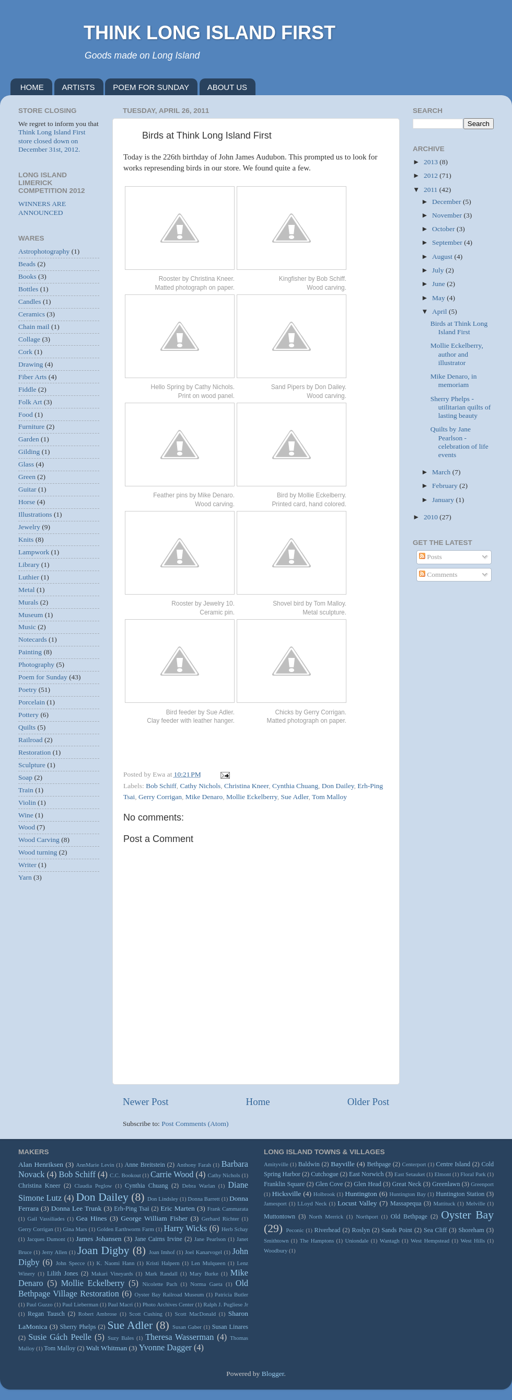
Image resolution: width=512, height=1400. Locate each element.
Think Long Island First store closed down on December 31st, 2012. (52, 140)
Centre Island (453, 1164)
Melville (475, 1203)
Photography (36, 664)
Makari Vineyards (112, 1273)
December (447, 202)
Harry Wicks (185, 1228)
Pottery (28, 715)
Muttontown (279, 1216)
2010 (431, 517)
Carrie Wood (172, 1174)
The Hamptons (317, 1240)
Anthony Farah (194, 1165)
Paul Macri (120, 1304)
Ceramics (31, 314)
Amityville (276, 1164)
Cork (25, 352)
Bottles (28, 289)
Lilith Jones (62, 1273)
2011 (431, 190)
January (444, 500)
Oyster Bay (467, 1215)
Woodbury (275, 1250)
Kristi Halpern (163, 1263)
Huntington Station (460, 1194)
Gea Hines (91, 1218)
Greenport (482, 1184)
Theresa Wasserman (179, 1337)
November (447, 215)
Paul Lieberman (80, 1304)
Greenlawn (446, 1184)
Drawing (30, 364)
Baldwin (309, 1164)
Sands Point (396, 1230)
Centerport (414, 1164)
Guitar (27, 489)
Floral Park (472, 1174)
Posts (430, 557)
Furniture (31, 426)
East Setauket (409, 1174)
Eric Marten (177, 1208)
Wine (25, 815)
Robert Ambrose (97, 1314)
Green (27, 477)
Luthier (28, 577)
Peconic (295, 1230)
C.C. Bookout (125, 1175)
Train (25, 790)
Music (27, 627)
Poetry (27, 689)
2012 (431, 175)
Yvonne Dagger (165, 1347)
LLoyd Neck (312, 1203)
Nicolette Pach (159, 1284)
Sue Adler (295, 797)
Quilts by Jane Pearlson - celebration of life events (459, 442)
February (445, 486)
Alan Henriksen (40, 1164)
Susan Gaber (187, 1327)
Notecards (32, 639)
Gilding (29, 452)
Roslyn (361, 1230)
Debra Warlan (198, 1185)
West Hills (472, 1240)
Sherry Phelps (78, 1326)
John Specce (70, 1263)
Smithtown (276, 1240)
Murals (28, 602)
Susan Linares (230, 1326)
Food (25, 414)
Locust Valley (357, 1203)
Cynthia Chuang (295, 786)
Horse (26, 502)
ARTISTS (78, 87)
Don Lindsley (162, 1199)
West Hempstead (430, 1240)
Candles (29, 301)
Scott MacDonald (195, 1314)
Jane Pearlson (210, 1239)
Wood (26, 827)
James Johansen (98, 1239)
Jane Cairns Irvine (158, 1239)
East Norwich (366, 1174)
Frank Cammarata (227, 1208)
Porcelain (31, 702)
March (442, 472)
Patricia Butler (231, 1294)
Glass (26, 464)
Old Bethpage (409, 1216)
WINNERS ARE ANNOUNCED (42, 208)
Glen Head (367, 1184)
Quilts (27, 727)
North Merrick (326, 1216)
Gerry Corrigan (160, 797)
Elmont (442, 1174)
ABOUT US (227, 87)
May (439, 298)
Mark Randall (161, 1273)
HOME (32, 87)
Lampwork (33, 552)
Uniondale (356, 1240)
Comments (438, 574)
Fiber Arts (32, 377)
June (439, 284)
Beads (27, 264)
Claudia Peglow (93, 1185)
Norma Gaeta (206, 1284)
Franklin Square (284, 1184)
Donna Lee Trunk (76, 1208)
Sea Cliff (435, 1230)
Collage (29, 339)
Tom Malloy (329, 797)
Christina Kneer (246, 786)
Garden (28, 439)
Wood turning (37, 852)
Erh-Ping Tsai (131, 1208)
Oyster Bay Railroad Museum (169, 1294)
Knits (25, 539)
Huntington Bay (407, 1194)
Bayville (343, 1164)
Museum (30, 615)
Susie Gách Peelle (59, 1337)
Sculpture (31, 765)
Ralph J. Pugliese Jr (225, 1304)
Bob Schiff (161, 786)
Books (27, 276)
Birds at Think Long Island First (459, 328)
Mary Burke (204, 1273)
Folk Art (30, 402)
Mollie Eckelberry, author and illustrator (456, 354)
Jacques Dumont (46, 1239)
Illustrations (35, 514)
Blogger (273, 1374)
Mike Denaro (204, 797)
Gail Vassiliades (45, 1218)
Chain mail (34, 327)
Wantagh (390, 1240)
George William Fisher (154, 1218)
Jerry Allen (54, 1252)
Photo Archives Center (168, 1304)
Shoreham (471, 1230)
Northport (367, 1216)
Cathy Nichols (200, 786)
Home (258, 1101)
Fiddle (27, 389)
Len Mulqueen (208, 1263)
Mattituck (444, 1203)
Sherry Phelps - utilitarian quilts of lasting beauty (460, 407)
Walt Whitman (106, 1348)
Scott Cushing (145, 1314)
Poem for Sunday (42, 677)
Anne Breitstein (144, 1164)
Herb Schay (235, 1229)
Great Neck (407, 1184)
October (444, 229)
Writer (27, 865)
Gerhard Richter (220, 1218)
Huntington (361, 1194)
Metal (26, 590)
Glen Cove (329, 1184)
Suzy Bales (121, 1338)
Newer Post (146, 1101)
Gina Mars (75, 1229)
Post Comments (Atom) (194, 1124)
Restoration (34, 752)
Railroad (30, 740)
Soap (25, 777)
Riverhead (328, 1230)
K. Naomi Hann (116, 1263)
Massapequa (406, 1203)
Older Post (368, 1101)
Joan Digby (103, 1250)
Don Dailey (338, 786)
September (448, 242)
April (440, 311)
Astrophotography (43, 251)
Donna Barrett (204, 1199)
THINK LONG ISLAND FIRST (209, 32)
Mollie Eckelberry (251, 797)
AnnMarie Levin (95, 1165)
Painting (30, 652)
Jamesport (275, 1203)
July (439, 270)
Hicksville (286, 1194)
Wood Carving (39, 840)
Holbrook (324, 1194)
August (443, 256)
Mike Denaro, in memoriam (453, 380)
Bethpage (379, 1164)
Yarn (25, 877)
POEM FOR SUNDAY (151, 87)
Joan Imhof (162, 1252)
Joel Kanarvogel (203, 1252)
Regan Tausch (46, 1313)
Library (28, 564)
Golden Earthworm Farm (125, 1229)
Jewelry (29, 527)
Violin (27, 802)
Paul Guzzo (40, 1304)
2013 (431, 162)
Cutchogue (325, 1174)
